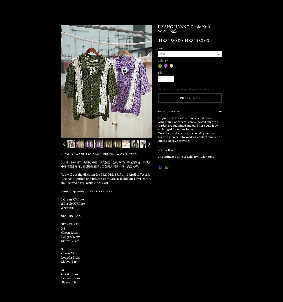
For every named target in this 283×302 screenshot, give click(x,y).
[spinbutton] (165, 79)
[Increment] (171, 79)
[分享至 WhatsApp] (167, 167)
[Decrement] (160, 79)
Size (161, 48)
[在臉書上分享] (160, 167)
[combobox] (190, 54)
